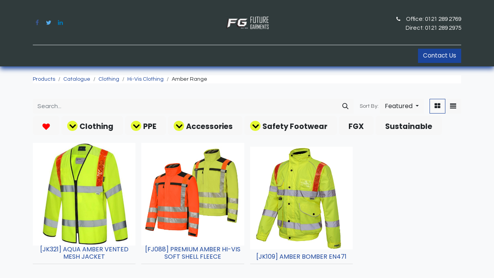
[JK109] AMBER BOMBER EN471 (301, 256)
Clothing (108, 79)
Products (44, 79)
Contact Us (439, 55)
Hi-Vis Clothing (145, 79)
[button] (402, 106)
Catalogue (76, 79)
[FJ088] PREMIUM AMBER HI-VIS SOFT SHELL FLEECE (192, 253)
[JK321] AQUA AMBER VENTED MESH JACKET (84, 253)
